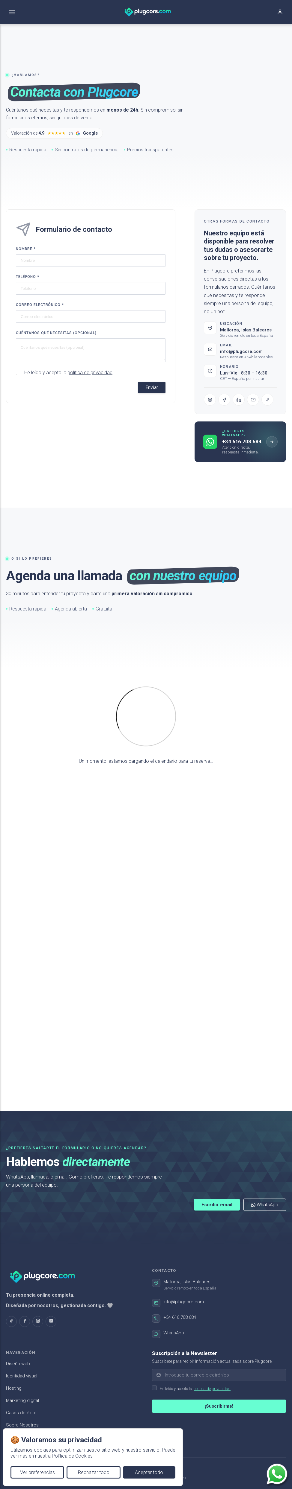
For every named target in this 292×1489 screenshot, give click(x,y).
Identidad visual (21, 1376)
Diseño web (18, 1363)
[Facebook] (224, 401)
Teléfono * (27, 277)
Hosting (14, 1388)
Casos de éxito (21, 1412)
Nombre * (26, 249)
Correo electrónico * (40, 305)
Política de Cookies (72, 1456)
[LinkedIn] (239, 401)
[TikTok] (267, 401)
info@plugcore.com (241, 353)
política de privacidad (89, 372)
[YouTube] (253, 401)
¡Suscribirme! (219, 1406)
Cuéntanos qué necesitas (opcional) (56, 333)
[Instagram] (210, 401)
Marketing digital (22, 1400)
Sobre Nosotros (22, 1425)
